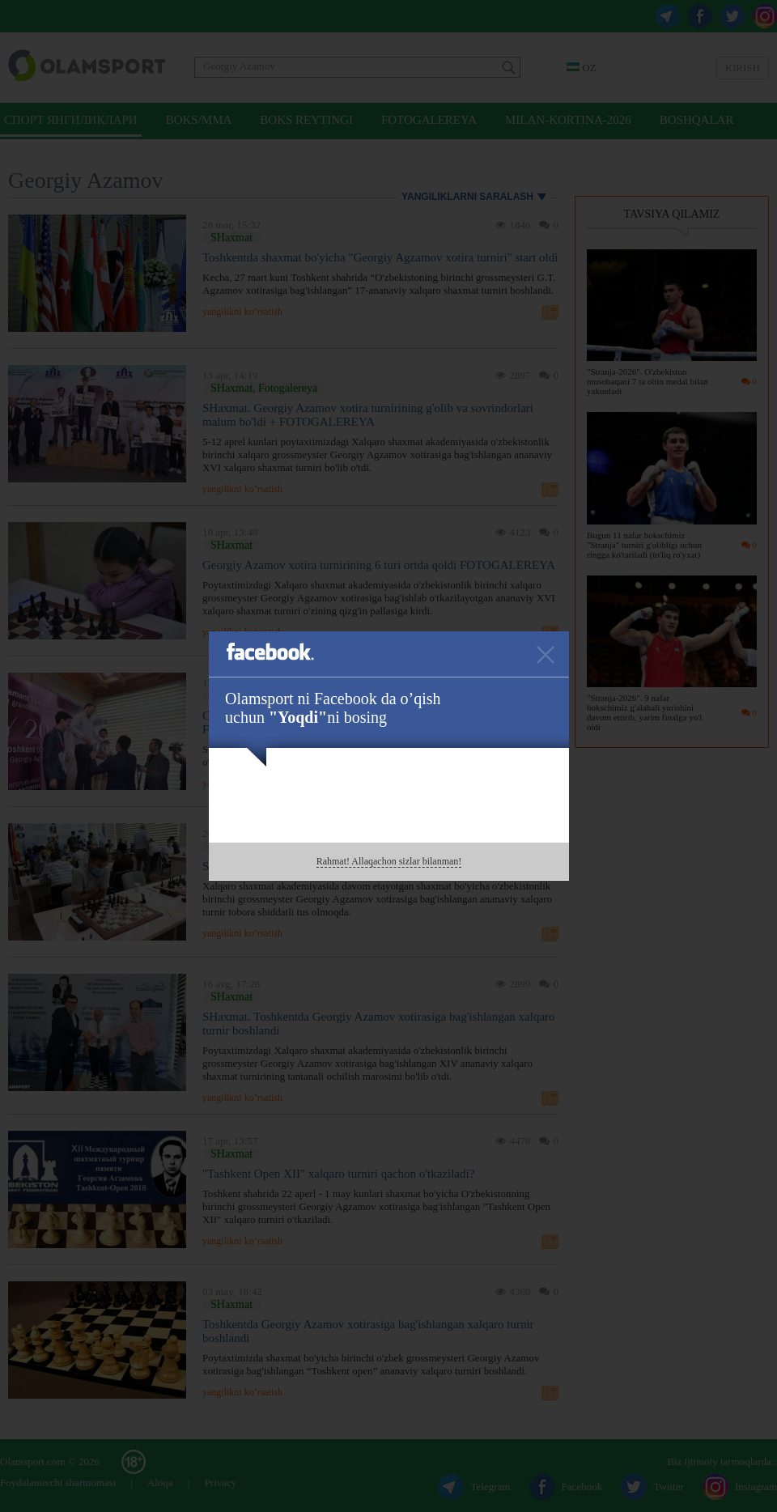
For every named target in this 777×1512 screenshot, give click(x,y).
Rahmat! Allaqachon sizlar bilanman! (389, 861)
